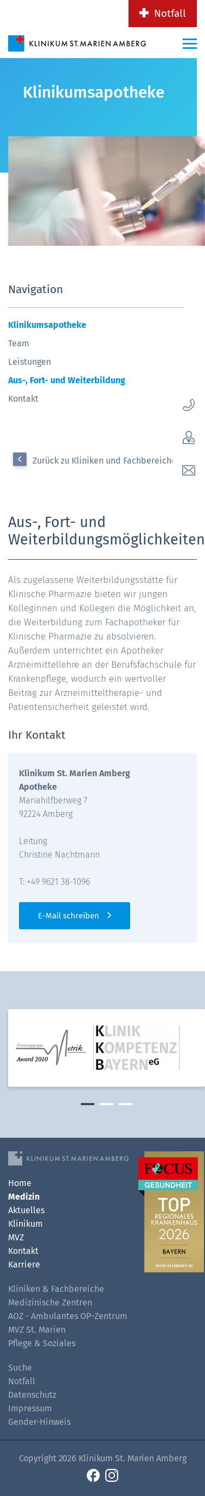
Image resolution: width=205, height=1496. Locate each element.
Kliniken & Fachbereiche (56, 1289)
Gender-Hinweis (39, 1422)
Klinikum (25, 1224)
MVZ (16, 1237)
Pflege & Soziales (41, 1343)
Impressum (30, 1408)
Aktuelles (26, 1210)
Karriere (24, 1264)
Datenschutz (32, 1395)
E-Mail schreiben (68, 916)
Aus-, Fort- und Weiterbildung (66, 380)
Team (18, 343)
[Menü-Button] (190, 43)
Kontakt (23, 399)
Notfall (170, 13)
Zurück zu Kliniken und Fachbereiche (104, 460)
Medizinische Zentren (50, 1302)
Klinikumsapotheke (47, 325)
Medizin (24, 1196)
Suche (20, 1367)
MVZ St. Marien (37, 1329)
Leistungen (29, 362)
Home (19, 1183)
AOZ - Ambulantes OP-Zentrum (67, 1316)
